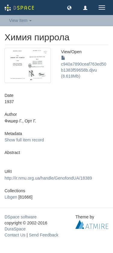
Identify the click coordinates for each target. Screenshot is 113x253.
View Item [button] (20, 20)
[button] (69, 7)
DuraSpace (15, 229)
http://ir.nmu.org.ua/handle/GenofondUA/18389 (48, 178)
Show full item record (24, 139)
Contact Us (15, 235)
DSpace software (21, 216)
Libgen (11, 197)
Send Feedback (43, 235)
